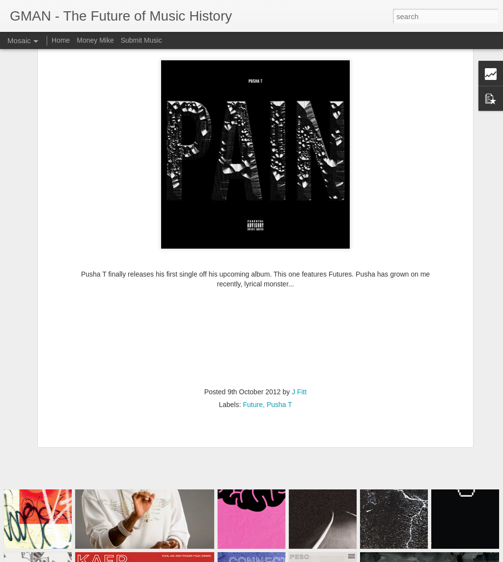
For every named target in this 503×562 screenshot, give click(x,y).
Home (61, 40)
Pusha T (279, 353)
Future (252, 353)
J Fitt (299, 340)
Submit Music (141, 40)
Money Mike (95, 40)
